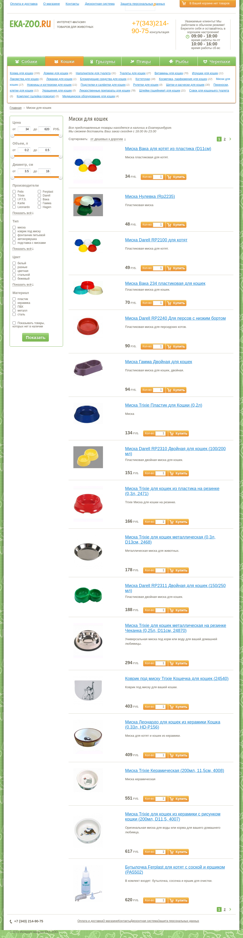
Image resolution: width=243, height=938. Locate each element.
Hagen (44, 207)
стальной (21, 274)
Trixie (19, 195)
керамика (21, 303)
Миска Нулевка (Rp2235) (150, 196)
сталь (19, 314)
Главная (15, 108)
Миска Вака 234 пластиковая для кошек (165, 283)
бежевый (21, 278)
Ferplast (45, 191)
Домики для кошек (56, 73)
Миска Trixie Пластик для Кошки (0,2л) (163, 405)
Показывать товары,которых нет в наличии (29, 324)
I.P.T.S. (19, 199)
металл (20, 310)
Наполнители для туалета (93, 73)
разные (20, 267)
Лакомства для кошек (24, 79)
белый (19, 263)
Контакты (72, 4)
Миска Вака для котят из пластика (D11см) (168, 148)
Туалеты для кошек (132, 73)
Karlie (19, 203)
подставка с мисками (29, 243)
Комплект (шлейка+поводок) (36, 96)
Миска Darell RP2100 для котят (156, 240)
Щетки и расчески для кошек (185, 84)
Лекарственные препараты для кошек (104, 90)
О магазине (51, 4)
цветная (20, 271)
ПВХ (18, 306)
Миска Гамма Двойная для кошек (158, 361)
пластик (20, 299)
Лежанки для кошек (59, 79)
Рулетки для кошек (146, 84)
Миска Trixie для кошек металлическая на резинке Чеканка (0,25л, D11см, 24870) (175, 628)
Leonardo (21, 207)
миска (19, 227)
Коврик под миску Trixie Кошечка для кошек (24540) (177, 678)
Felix (18, 191)
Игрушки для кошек (205, 73)
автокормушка (25, 239)
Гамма (44, 203)
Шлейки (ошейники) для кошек (159, 90)
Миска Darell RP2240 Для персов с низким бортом (175, 318)
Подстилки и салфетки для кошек (103, 84)
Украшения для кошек (57, 90)
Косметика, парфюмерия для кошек (183, 79)
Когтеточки (142, 79)
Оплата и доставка (24, 4)
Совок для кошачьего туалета (209, 90)
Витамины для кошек (168, 73)
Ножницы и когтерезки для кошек (49, 84)
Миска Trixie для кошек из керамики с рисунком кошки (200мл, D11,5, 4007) (172, 817)
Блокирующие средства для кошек (103, 79)
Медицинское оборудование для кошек (88, 96)
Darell (44, 195)
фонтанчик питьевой (29, 235)
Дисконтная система (100, 4)
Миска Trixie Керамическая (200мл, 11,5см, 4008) (174, 770)
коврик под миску (27, 231)
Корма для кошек (21, 73)
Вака (43, 199)
